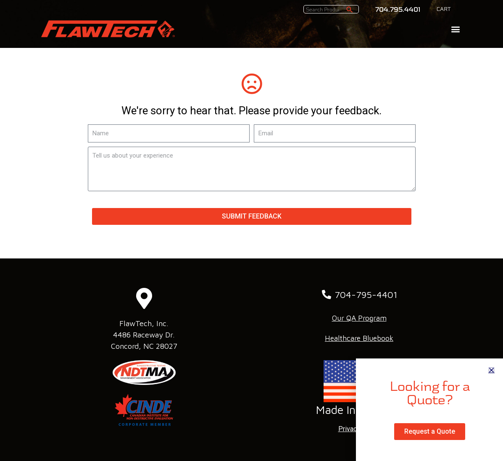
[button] (455, 29)
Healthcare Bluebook (359, 338)
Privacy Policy (359, 429)
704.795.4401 (398, 9)
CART (444, 9)
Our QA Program (359, 317)
